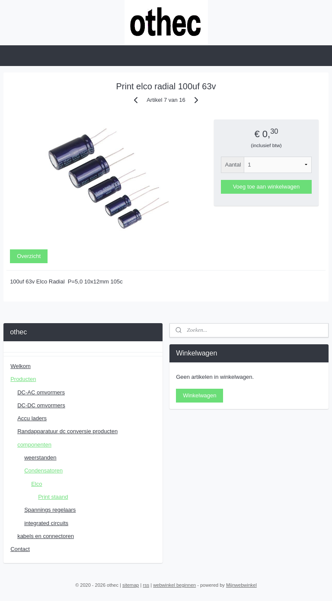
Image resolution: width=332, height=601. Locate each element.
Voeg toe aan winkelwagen (266, 186)
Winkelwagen (199, 395)
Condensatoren (43, 470)
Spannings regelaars (50, 510)
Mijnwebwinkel (241, 585)
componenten (34, 444)
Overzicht (29, 256)
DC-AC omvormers (41, 392)
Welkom (20, 366)
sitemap (130, 585)
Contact (20, 549)
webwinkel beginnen (174, 585)
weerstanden (40, 457)
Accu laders (32, 418)
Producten (23, 379)
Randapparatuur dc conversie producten (67, 431)
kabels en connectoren (45, 536)
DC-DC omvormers (41, 405)
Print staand (53, 497)
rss (146, 585)
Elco (36, 484)
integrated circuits (46, 523)
